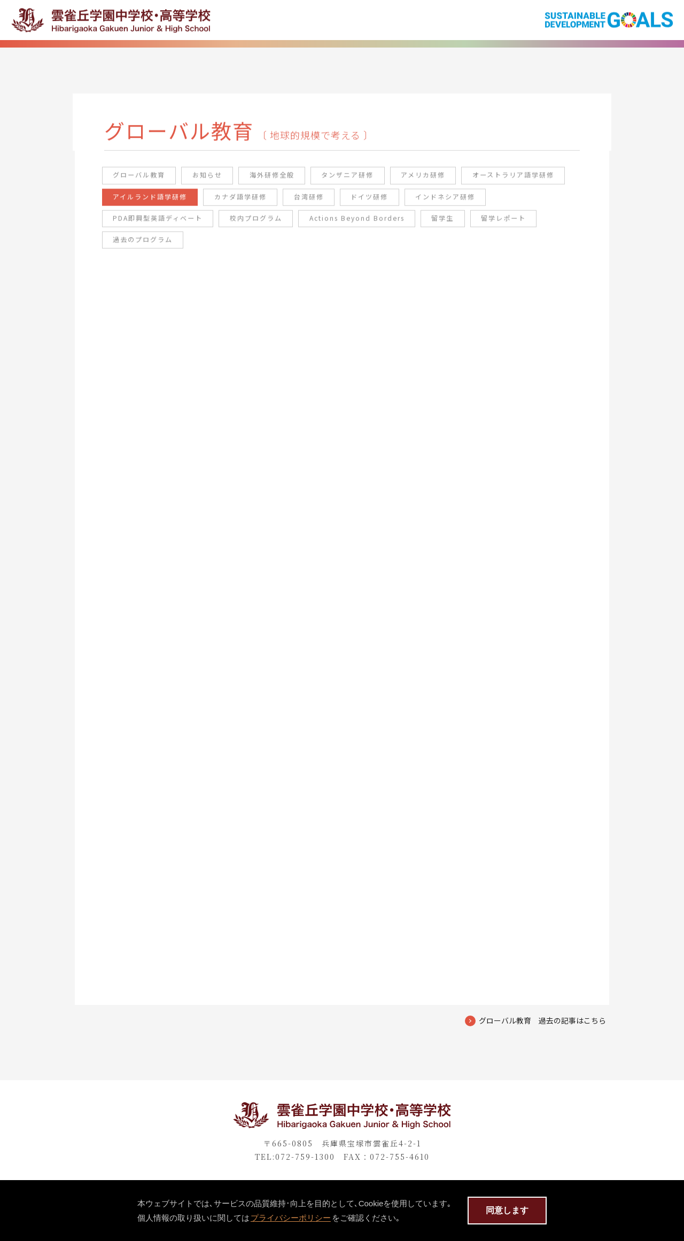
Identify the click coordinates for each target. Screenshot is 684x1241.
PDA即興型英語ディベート (255, 225)
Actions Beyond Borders (466, 225)
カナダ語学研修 (366, 203)
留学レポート (139, 246)
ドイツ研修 (502, 203)
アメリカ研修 (443, 181)
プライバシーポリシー (291, 1217)
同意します (507, 1210)
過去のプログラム (223, 246)
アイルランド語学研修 (270, 203)
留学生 (557, 225)
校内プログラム (359, 225)
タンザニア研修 (363, 181)
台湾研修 (438, 203)
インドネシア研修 (147, 225)
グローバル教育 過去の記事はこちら (542, 1045)
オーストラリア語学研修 (159, 203)
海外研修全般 (283, 181)
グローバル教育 (143, 181)
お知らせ (215, 181)
